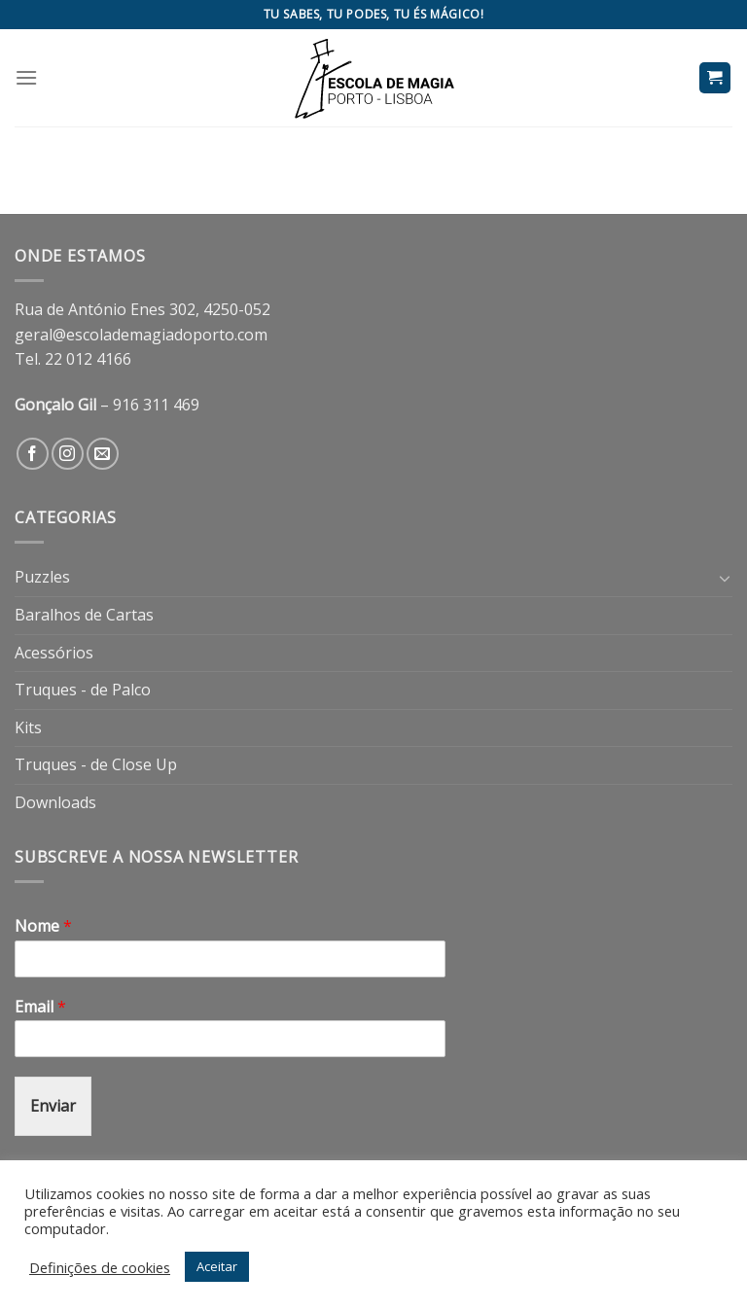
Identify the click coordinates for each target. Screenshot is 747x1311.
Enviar (53, 1105)
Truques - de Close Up (96, 764)
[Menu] (26, 77)
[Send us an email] (103, 454)
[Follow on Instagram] (68, 454)
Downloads (55, 802)
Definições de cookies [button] (99, 1267)
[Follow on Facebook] (33, 454)
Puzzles (42, 576)
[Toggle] (724, 577)
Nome (43, 926)
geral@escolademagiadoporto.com (141, 334)
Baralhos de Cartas (84, 614)
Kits (28, 727)
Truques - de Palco (83, 689)
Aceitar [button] (216, 1266)
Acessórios (54, 652)
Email (40, 1007)
